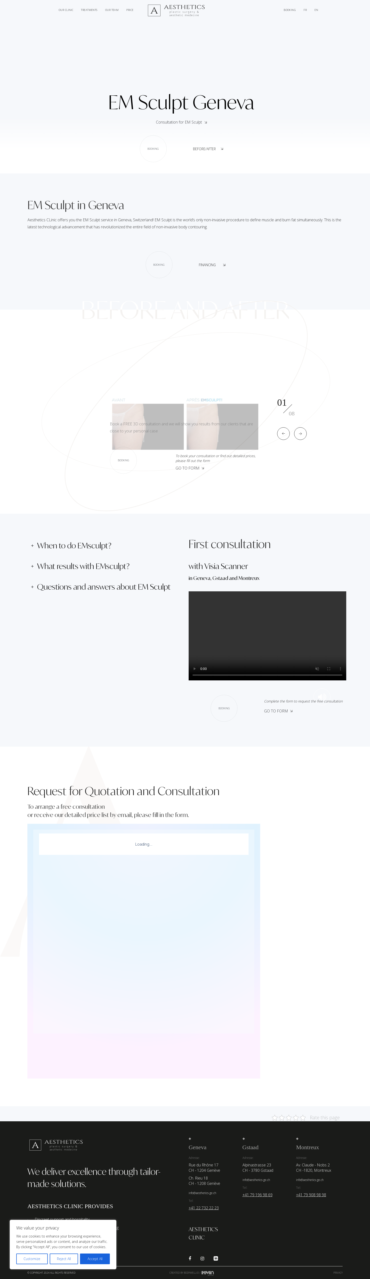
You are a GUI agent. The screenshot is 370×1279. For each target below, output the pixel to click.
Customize (32, 1258)
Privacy (338, 1272)
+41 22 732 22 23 (204, 1208)
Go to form (190, 468)
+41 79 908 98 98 (311, 1194)
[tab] (104, 545)
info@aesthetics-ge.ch (202, 1193)
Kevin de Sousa (207, 1273)
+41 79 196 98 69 (257, 1194)
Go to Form (278, 711)
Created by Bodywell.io (184, 1272)
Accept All (95, 1258)
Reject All (64, 1258)
